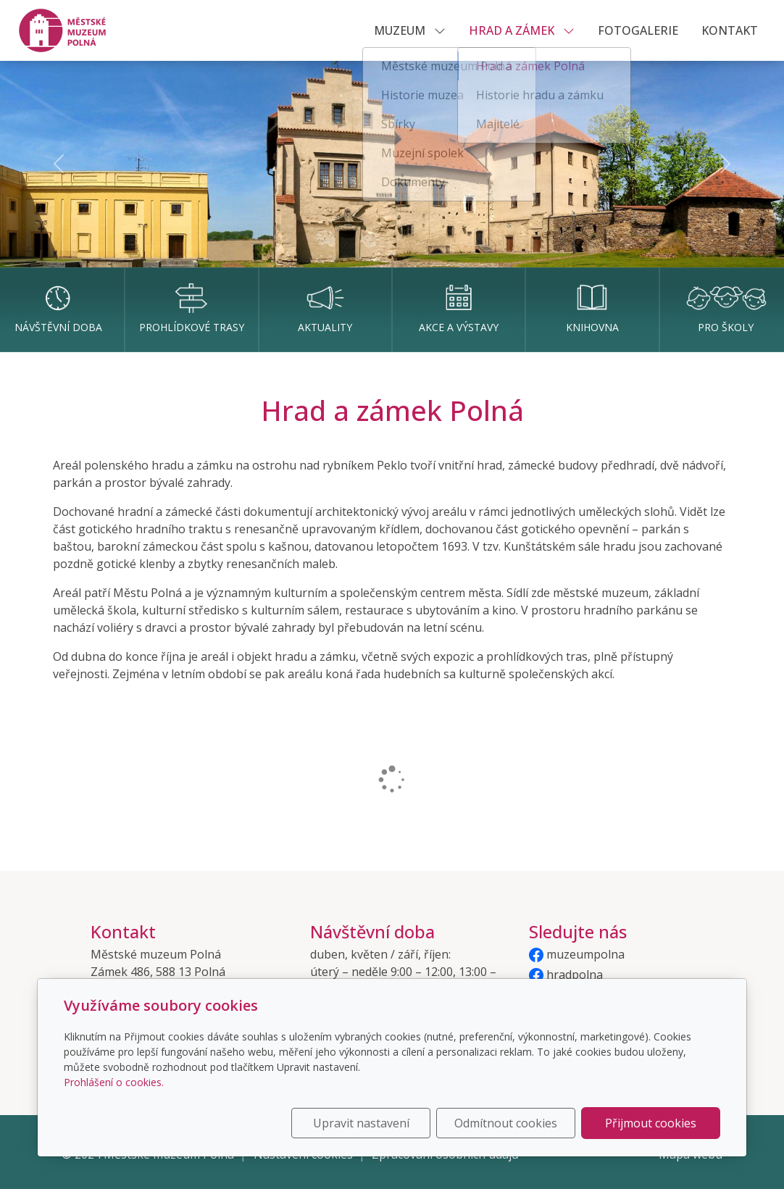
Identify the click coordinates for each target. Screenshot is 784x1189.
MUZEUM (410, 30)
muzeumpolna (577, 954)
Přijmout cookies (650, 1123)
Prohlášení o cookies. (114, 1082)
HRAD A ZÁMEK (522, 30)
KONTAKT (729, 30)
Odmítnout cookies (505, 1123)
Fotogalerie (638, 30)
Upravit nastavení (361, 1123)
